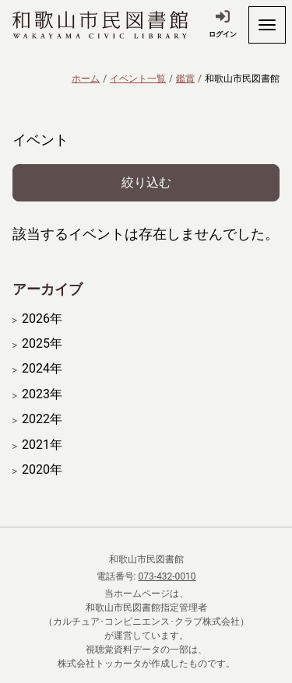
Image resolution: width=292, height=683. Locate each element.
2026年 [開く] (42, 319)
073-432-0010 (166, 576)
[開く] (267, 25)
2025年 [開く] (42, 344)
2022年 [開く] (42, 419)
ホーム (86, 78)
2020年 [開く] (42, 470)
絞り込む (146, 182)
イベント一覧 (138, 78)
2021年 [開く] (42, 445)
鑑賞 (185, 78)
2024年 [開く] (42, 369)
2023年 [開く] (42, 394)
